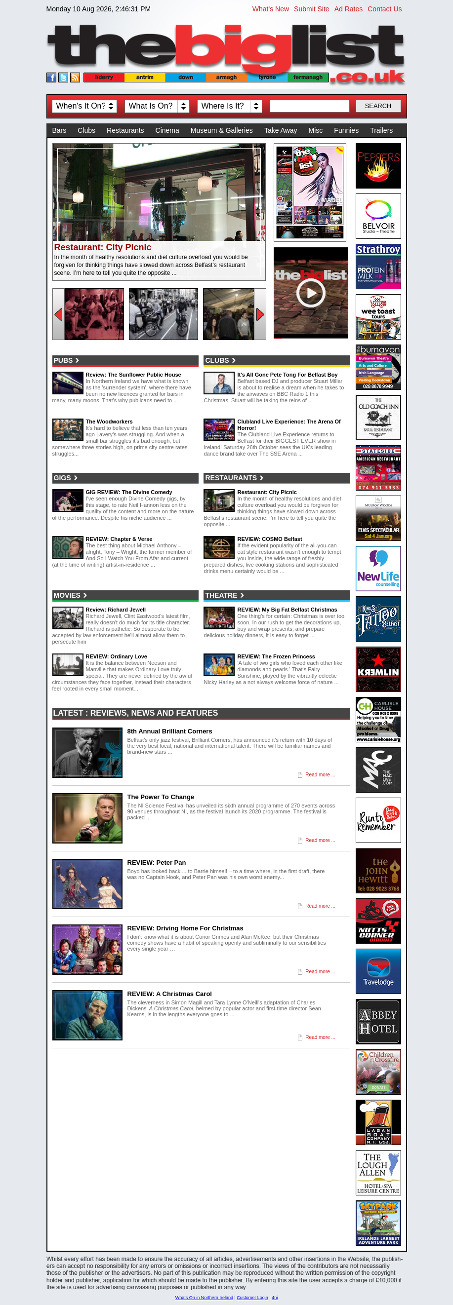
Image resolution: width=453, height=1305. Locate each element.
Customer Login (252, 1297)
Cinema (167, 130)
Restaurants (125, 130)
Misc (316, 130)
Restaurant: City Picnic (103, 247)
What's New (270, 9)
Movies (67, 595)
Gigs (62, 478)
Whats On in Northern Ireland (204, 1297)
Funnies (346, 130)
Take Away (280, 130)
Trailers (381, 130)
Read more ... (320, 774)
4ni (275, 1297)
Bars (59, 130)
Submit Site (311, 9)
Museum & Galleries (222, 130)
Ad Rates (348, 9)
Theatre (221, 595)
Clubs (86, 130)
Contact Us (385, 9)
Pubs (63, 360)
